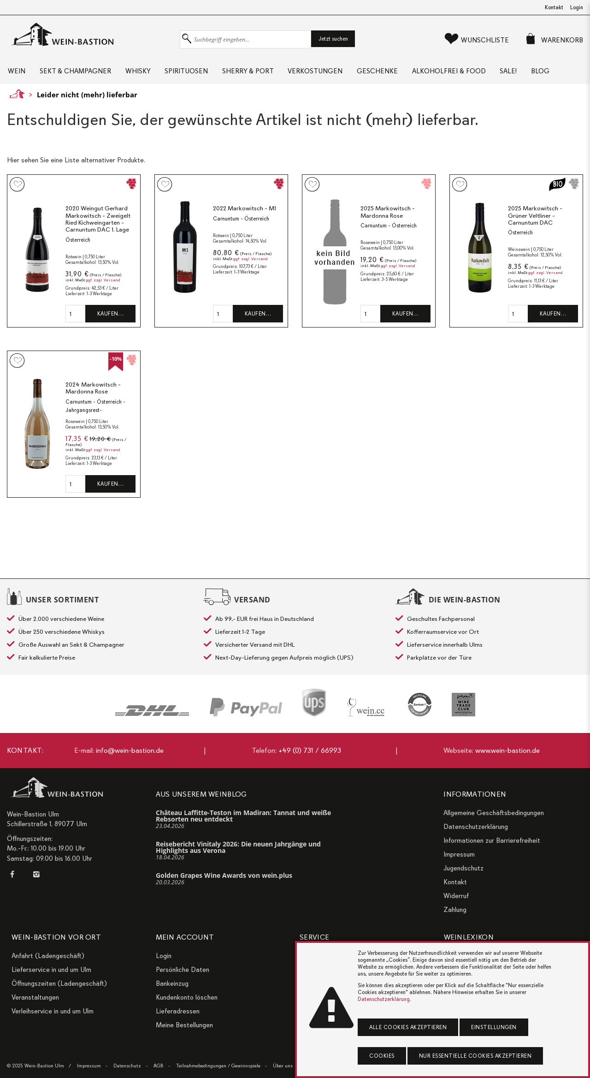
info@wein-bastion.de (130, 750)
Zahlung (454, 909)
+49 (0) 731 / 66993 (309, 750)
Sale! (541, 74)
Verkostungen (335, 74)
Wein (15, 74)
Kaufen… (110, 350)
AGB (158, 1066)
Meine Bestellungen (184, 1025)
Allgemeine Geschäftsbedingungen (493, 813)
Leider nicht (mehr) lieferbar (87, 131)
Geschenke (402, 74)
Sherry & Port (264, 74)
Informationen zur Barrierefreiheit (491, 840)
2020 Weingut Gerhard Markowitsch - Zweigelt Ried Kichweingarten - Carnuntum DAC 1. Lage (97, 256)
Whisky (145, 74)
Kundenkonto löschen (187, 997)
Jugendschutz (463, 868)
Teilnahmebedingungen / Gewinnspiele (218, 1066)
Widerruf (456, 896)
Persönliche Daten (182, 969)
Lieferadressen (178, 1011)
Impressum (459, 854)
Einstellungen (494, 1027)
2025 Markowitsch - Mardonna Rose (387, 249)
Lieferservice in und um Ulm (51, 969)
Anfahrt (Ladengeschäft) (48, 956)
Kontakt (554, 7)
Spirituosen (198, 74)
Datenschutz (127, 1066)
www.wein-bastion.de (507, 750)
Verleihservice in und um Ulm (53, 1011)
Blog (23, 105)
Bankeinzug (172, 983)
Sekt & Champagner (78, 74)
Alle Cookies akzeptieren (408, 1027)
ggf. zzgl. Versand (103, 316)
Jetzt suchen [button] (333, 39)
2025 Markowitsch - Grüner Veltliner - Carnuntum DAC (535, 252)
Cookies (382, 1056)
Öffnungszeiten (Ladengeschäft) (59, 983)
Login (576, 7)
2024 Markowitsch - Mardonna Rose (93, 425)
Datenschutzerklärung (475, 826)
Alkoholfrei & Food (478, 74)
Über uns (283, 1066)
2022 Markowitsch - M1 (244, 245)
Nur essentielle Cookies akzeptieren (475, 1056)
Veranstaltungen (35, 997)
